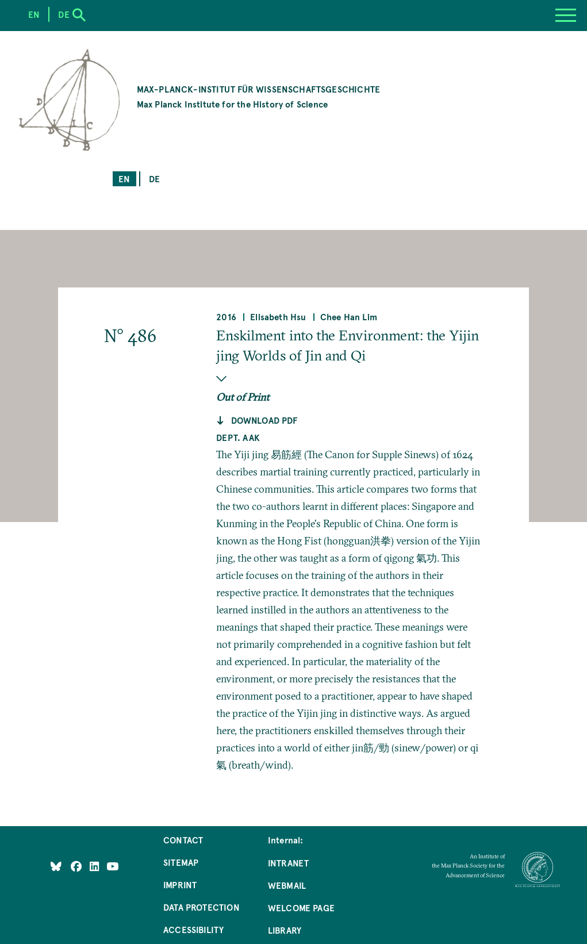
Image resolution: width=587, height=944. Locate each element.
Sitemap (180, 862)
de (154, 178)
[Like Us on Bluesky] (56, 866)
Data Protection (201, 907)
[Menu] (565, 15)
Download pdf (264, 420)
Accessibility (193, 929)
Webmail (287, 885)
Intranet (288, 863)
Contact (183, 840)
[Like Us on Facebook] (77, 866)
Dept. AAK (238, 437)
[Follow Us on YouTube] (112, 866)
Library (284, 930)
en (124, 178)
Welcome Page (301, 907)
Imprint (180, 884)
